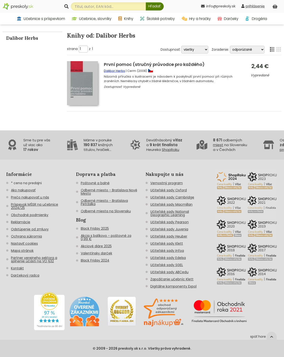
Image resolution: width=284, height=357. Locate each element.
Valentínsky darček (96, 253)
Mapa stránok (22, 250)
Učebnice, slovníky (92, 18)
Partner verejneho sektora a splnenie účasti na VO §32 (34, 259)
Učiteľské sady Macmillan (171, 204)
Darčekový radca (25, 275)
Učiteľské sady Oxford (168, 190)
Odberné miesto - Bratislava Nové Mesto (109, 192)
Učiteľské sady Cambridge (172, 197)
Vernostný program (166, 183)
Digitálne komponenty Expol (173, 286)
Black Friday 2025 (95, 228)
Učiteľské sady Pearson (169, 222)
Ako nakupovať (23, 190)
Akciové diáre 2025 (96, 246)
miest (218, 144)
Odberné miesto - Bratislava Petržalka (104, 202)
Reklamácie (20, 222)
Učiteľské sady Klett (166, 243)
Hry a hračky (196, 18)
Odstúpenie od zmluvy (30, 229)
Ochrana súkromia (26, 236)
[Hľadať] (155, 6)
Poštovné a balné (95, 183)
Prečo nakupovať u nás (30, 197)
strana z (80, 48)
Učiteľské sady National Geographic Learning (169, 213)
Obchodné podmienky (29, 215)
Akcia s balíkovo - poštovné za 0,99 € (106, 237)
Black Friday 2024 (95, 260)
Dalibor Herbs (114, 71)
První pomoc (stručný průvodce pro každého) (154, 64)
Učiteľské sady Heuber (168, 236)
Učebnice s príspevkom (41, 18)
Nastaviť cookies (24, 243)
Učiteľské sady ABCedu (169, 272)
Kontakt (17, 268)
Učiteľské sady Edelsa (168, 257)
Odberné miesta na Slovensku (106, 211)
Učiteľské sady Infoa (167, 250)
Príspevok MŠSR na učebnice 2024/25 (34, 206)
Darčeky (228, 18)
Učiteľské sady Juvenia (169, 229)
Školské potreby (157, 18)
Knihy (125, 18)
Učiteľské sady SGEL (166, 265)
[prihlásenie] (253, 6)
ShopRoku (170, 149)
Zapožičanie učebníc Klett (171, 279)
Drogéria (256, 18)
